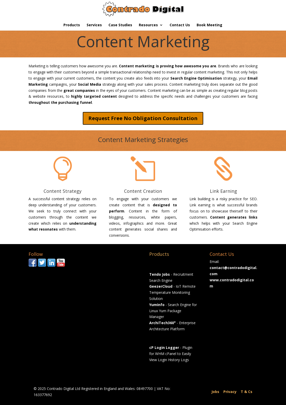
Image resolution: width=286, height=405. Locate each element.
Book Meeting (209, 25)
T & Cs (246, 391)
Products (71, 25)
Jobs (215, 391)
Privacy (230, 391)
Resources (148, 25)
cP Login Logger (164, 347)
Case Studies (120, 25)
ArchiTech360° (162, 322)
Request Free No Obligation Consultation (143, 118)
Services (94, 25)
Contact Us (180, 25)
